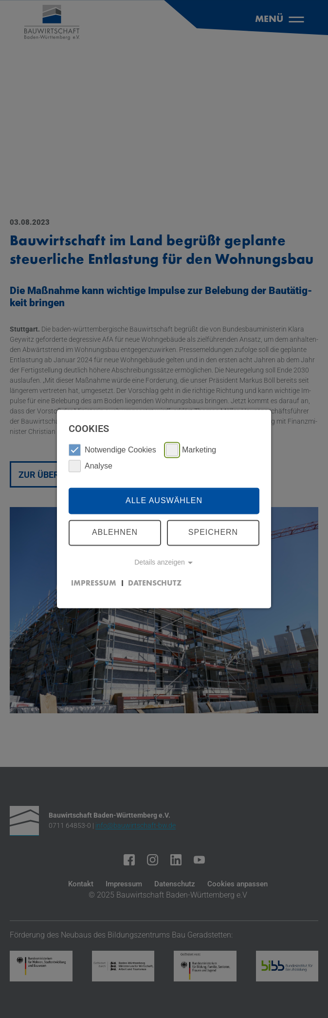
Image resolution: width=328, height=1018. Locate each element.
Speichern (213, 533)
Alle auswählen (164, 500)
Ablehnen (115, 533)
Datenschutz (155, 583)
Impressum (93, 583)
